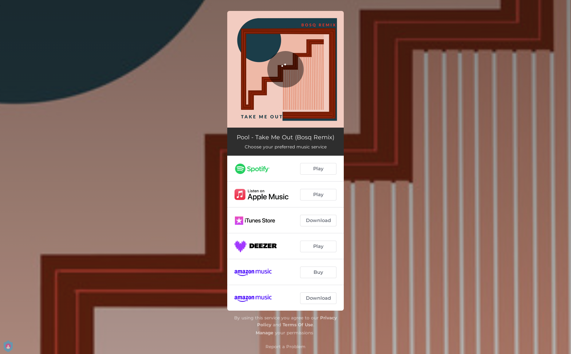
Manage (264, 332)
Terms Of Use (298, 324)
